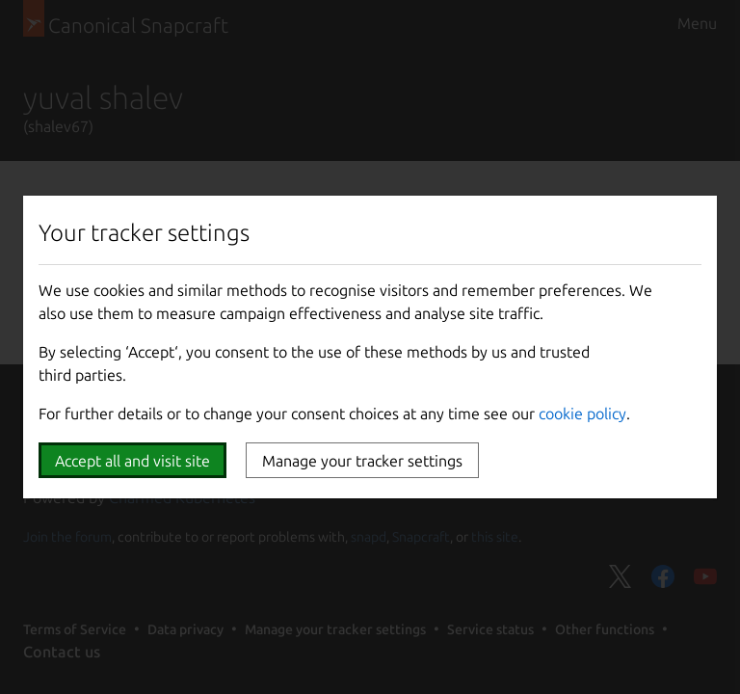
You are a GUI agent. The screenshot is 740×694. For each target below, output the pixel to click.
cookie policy (582, 413)
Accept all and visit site (132, 460)
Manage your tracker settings (362, 460)
